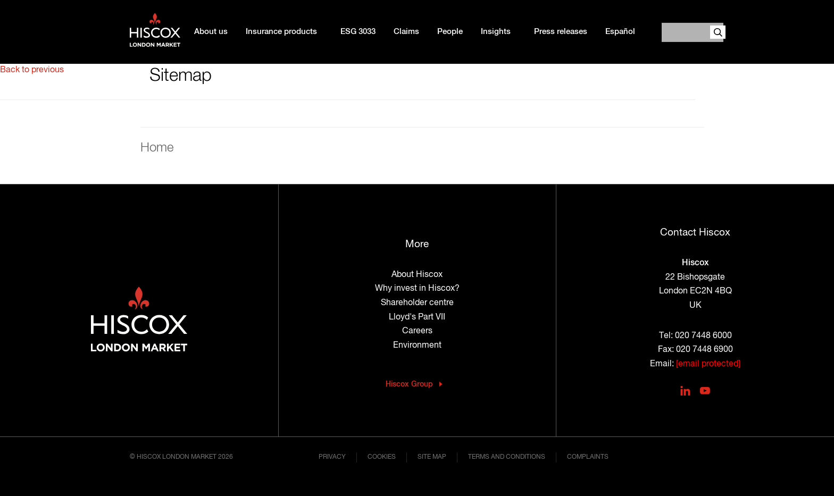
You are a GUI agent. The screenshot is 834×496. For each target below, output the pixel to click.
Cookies (382, 457)
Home (156, 147)
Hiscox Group (409, 384)
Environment (417, 345)
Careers (417, 331)
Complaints (587, 457)
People (450, 32)
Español (620, 32)
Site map (432, 457)
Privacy (332, 457)
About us (211, 32)
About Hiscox (417, 275)
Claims (406, 32)
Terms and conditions (506, 457)
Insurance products (281, 32)
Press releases (560, 32)
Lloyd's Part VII (417, 317)
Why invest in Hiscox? (417, 288)
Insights (496, 32)
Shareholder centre (417, 303)
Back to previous (32, 70)
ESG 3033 (358, 32)
